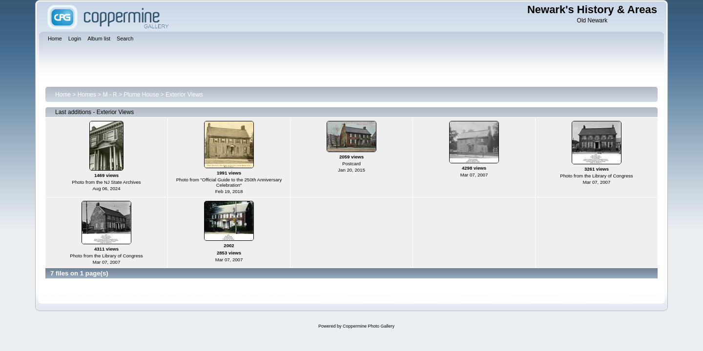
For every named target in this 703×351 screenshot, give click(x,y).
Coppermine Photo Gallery (368, 326)
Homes (87, 94)
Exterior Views (184, 94)
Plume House (141, 94)
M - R (110, 94)
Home (63, 94)
